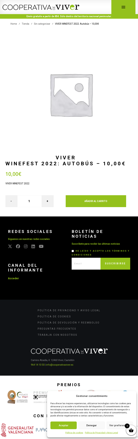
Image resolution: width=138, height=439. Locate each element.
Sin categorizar (42, 23)
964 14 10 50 (38, 364)
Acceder (13, 278)
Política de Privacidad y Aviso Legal (101, 433)
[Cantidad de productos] (29, 201)
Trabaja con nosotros (57, 334)
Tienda (25, 23)
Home (14, 23)
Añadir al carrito (95, 201)
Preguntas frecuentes (57, 328)
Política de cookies (74, 433)
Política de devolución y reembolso (69, 322)
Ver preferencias (119, 425)
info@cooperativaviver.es (59, 364)
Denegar (91, 425)
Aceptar (63, 425)
